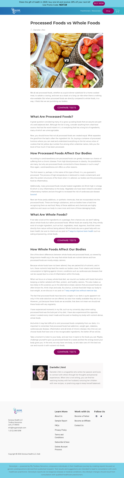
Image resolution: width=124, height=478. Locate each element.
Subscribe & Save (62, 442)
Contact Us (79, 425)
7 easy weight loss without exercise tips (80, 291)
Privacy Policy (61, 430)
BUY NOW (99, 3)
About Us (58, 416)
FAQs (57, 425)
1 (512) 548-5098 (14, 431)
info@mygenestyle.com (17, 428)
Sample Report (61, 421)
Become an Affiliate (82, 421)
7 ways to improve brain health (80, 231)
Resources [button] (96, 11)
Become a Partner (82, 416)
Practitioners (86, 11)
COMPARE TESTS (66, 107)
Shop (108, 11)
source (33, 194)
